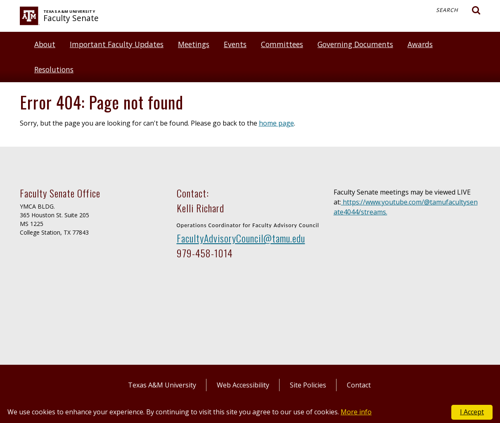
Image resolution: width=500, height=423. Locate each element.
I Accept (472, 411)
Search (458, 10)
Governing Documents (355, 44)
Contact (359, 385)
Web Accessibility (243, 385)
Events (235, 44)
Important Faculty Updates (117, 44)
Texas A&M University (162, 385)
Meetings (193, 44)
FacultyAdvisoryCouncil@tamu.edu (241, 238)
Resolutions (53, 69)
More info (356, 411)
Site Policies (308, 385)
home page (276, 123)
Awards (420, 44)
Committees (282, 44)
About (44, 44)
